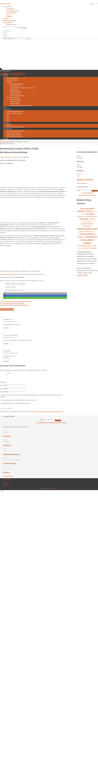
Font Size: (92, 3)
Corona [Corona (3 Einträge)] (89, 211)
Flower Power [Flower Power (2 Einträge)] (81, 216)
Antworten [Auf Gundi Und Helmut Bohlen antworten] (6, 343)
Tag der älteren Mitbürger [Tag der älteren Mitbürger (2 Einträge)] (85, 245)
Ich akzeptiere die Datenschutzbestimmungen (51, 424)
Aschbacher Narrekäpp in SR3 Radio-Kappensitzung (14, 305)
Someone (2, 157)
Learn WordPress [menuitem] (11, 12)
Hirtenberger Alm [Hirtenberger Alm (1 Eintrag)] (84, 221)
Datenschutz (6, 30)
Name (2, 387)
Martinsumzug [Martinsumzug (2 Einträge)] (87, 231)
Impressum (6, 36)
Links (4, 32)
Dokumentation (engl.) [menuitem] (13, 10)
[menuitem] (50, 7)
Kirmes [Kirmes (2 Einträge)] (81, 231)
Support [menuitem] (9, 14)
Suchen (20, 27)
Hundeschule (11, 301)
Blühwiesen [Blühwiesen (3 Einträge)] (81, 211)
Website (2, 393)
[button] (4, 293)
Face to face (4, 301)
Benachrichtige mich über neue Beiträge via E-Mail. (16, 405)
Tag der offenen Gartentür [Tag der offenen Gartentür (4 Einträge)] (87, 241)
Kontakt (5, 34)
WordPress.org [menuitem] (11, 8)
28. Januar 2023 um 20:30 (10, 353)
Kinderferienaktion (9, 465)
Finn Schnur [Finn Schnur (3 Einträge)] (90, 214)
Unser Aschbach (12, 73)
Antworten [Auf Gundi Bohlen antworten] (6, 361)
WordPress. (55, 490)
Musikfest (6, 474)
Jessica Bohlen (20, 301)
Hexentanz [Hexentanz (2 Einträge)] (92, 219)
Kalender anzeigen (82, 183)
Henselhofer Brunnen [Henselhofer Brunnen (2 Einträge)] (91, 216)
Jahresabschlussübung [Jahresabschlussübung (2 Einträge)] (87, 223)
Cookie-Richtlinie (82, 275)
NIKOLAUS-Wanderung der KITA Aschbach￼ (12, 303)
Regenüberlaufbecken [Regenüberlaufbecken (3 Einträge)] (87, 234)
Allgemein (5, 141)
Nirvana (49, 490)
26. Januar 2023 (10, 157)
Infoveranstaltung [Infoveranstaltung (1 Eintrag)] (90, 221)
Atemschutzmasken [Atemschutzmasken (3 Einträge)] (87, 208)
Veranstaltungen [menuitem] (7, 22)
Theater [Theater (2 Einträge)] (94, 245)
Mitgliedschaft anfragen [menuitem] (9, 20)
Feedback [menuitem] (9, 16)
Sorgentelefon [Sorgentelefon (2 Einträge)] (81, 237)
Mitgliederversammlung (85, 179)
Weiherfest (80, 161)
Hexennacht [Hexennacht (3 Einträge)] (83, 219)
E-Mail (2, 390)
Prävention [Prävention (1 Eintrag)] (93, 231)
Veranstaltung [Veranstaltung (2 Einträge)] (93, 248)
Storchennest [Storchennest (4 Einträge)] (91, 236)
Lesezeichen (28, 301)
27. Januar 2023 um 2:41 (10, 321)
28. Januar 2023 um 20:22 (10, 337)
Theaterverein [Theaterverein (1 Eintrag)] (80, 248)
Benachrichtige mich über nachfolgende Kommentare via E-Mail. (19, 402)
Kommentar (3, 384)
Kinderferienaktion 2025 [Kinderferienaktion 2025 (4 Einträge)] (87, 228)
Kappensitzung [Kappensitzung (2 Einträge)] (87, 226)
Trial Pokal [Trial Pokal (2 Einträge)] (85, 248)
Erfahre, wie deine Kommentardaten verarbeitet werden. (48, 413)
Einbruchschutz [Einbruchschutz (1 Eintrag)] (95, 211)
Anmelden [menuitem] (6, 18)
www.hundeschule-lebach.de (8, 274)
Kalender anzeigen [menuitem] (12, 24)
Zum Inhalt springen (5, 3)
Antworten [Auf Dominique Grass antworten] (6, 327)
